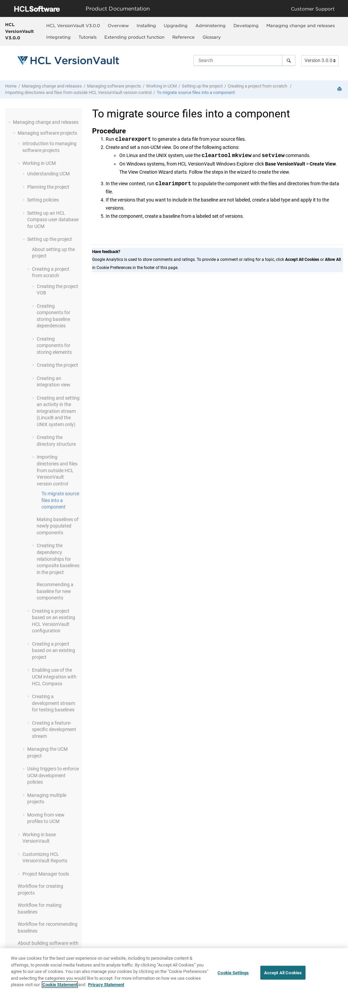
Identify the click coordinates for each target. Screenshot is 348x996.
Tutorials (88, 37)
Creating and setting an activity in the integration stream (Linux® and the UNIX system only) (58, 411)
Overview (118, 25)
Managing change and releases (300, 25)
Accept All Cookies (283, 975)
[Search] (288, 60)
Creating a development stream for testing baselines (53, 703)
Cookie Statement (59, 987)
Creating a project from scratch (258, 86)
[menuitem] (73, 25)
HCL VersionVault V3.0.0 (19, 31)
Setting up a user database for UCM (53, 219)
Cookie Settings (233, 975)
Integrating (58, 37)
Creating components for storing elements (54, 345)
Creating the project (57, 365)
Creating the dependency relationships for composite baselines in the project (58, 559)
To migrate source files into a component (196, 92)
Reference (183, 37)
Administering (210, 25)
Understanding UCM (48, 173)
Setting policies (43, 200)
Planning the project (48, 187)
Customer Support (313, 8)
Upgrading (176, 25)
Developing (246, 25)
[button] (10, 122)
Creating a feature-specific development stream (54, 729)
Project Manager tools (45, 874)
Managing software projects (114, 86)
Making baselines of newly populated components (58, 526)
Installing (146, 25)
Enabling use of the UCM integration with (54, 676)
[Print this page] (340, 89)
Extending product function (134, 37)
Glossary (212, 37)
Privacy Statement (106, 987)
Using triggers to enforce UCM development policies (53, 775)
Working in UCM (161, 86)
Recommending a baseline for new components (55, 591)
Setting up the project (202, 86)
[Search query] (244, 60)
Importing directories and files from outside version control (78, 92)
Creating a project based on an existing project (53, 650)
